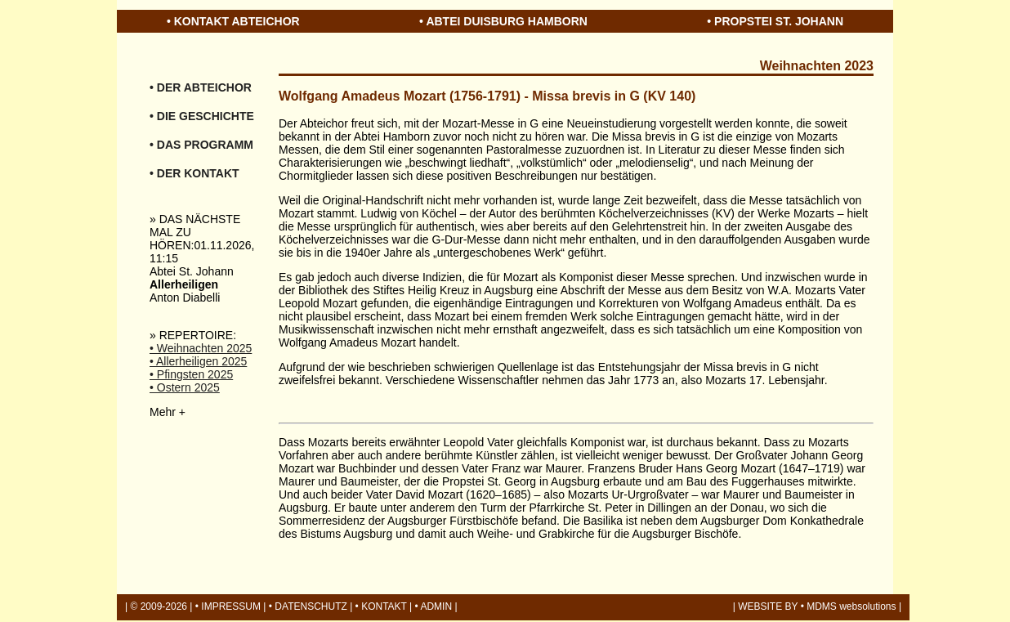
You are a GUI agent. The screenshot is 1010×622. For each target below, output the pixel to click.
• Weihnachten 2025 (201, 348)
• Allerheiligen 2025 (198, 361)
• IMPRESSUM (228, 606)
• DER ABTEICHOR (201, 87)
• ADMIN (434, 606)
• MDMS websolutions (848, 606)
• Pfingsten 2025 (191, 374)
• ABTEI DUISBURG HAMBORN (503, 21)
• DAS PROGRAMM (201, 144)
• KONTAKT (381, 606)
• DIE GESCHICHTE (202, 116)
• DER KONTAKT (194, 173)
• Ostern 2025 (185, 387)
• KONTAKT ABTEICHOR (233, 21)
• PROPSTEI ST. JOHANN (775, 21)
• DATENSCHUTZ (308, 606)
